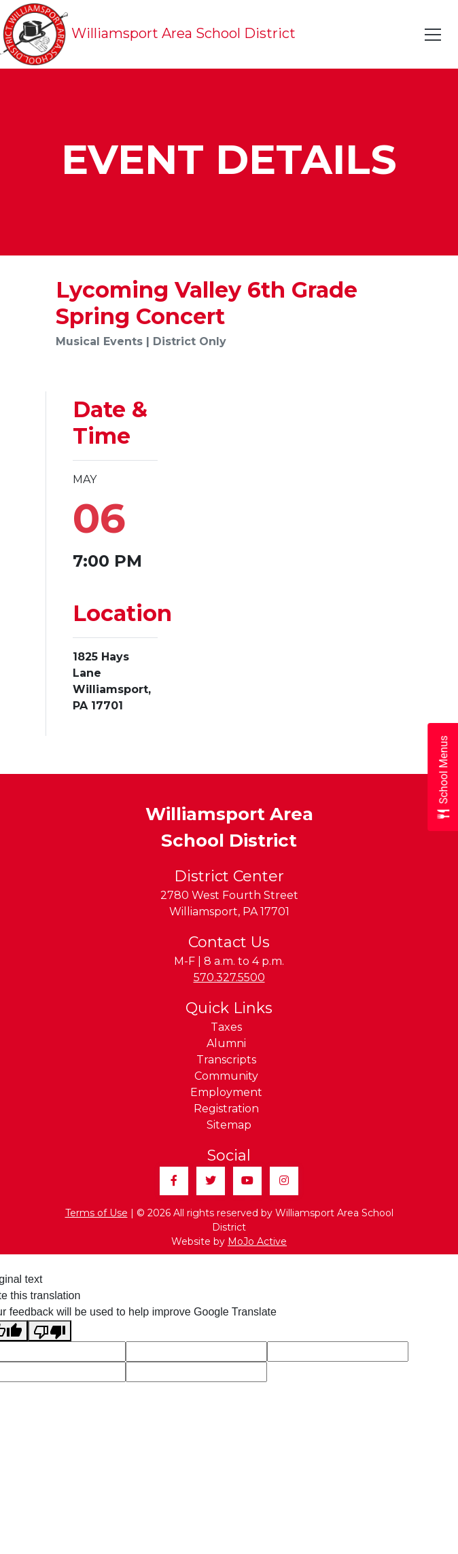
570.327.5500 (229, 977)
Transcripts (226, 1059)
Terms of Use (96, 1213)
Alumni (226, 1043)
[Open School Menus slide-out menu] (442, 777)
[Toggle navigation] (433, 34)
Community (226, 1076)
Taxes (226, 1027)
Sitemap (229, 1124)
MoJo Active (257, 1241)
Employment (226, 1092)
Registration (226, 1108)
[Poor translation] (49, 1330)
